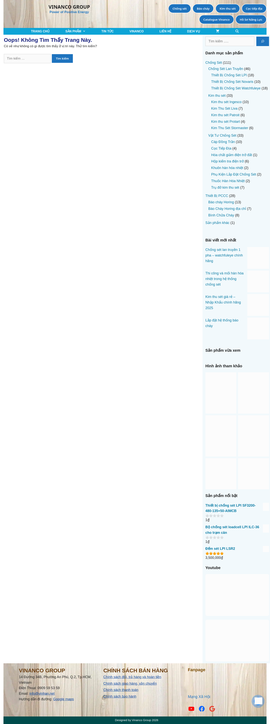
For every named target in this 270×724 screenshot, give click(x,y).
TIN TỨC (107, 31)
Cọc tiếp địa (254, 8)
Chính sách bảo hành (119, 696)
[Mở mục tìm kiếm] (237, 31)
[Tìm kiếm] (262, 41)
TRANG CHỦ (40, 31)
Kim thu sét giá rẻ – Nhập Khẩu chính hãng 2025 (223, 302)
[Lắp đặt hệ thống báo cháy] (258, 329)
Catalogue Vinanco (216, 19)
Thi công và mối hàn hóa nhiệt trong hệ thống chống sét (224, 278)
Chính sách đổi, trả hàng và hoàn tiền (132, 677)
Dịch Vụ (193, 31)
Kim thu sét (228, 8)
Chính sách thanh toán (120, 690)
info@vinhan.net (42, 693)
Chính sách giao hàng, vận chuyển (130, 683)
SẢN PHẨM (79, 31)
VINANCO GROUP (69, 6)
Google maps (63, 699)
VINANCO (137, 31)
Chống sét (179, 8)
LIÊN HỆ (165, 31)
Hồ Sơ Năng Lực (251, 19)
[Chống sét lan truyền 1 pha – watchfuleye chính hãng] (258, 259)
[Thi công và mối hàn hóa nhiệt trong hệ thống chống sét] (258, 282)
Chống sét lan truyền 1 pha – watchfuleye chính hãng (224, 255)
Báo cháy (203, 8)
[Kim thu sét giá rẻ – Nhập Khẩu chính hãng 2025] (258, 306)
